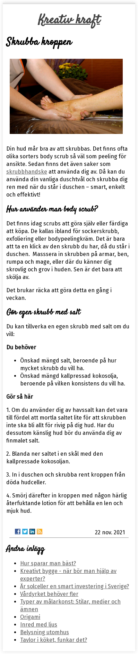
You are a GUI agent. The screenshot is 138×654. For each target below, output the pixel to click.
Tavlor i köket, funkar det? (53, 640)
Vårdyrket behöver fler (49, 594)
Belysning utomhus (44, 632)
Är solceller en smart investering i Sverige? (74, 586)
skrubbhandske (26, 171)
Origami (30, 617)
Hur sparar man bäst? (48, 563)
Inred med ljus (38, 624)
